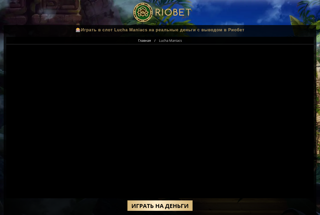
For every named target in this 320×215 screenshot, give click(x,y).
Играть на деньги (160, 206)
